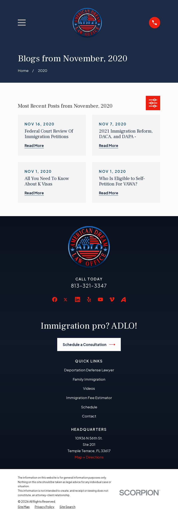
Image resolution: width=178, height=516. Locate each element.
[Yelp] (89, 299)
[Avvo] (123, 299)
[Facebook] (54, 299)
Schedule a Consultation (89, 345)
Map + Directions (89, 457)
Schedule (89, 407)
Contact (89, 416)
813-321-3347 (89, 286)
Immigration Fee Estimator (89, 397)
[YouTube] (100, 299)
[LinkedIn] (77, 299)
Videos (89, 388)
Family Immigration (89, 379)
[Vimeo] (111, 299)
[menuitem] (24, 506)
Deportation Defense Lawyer (89, 370)
